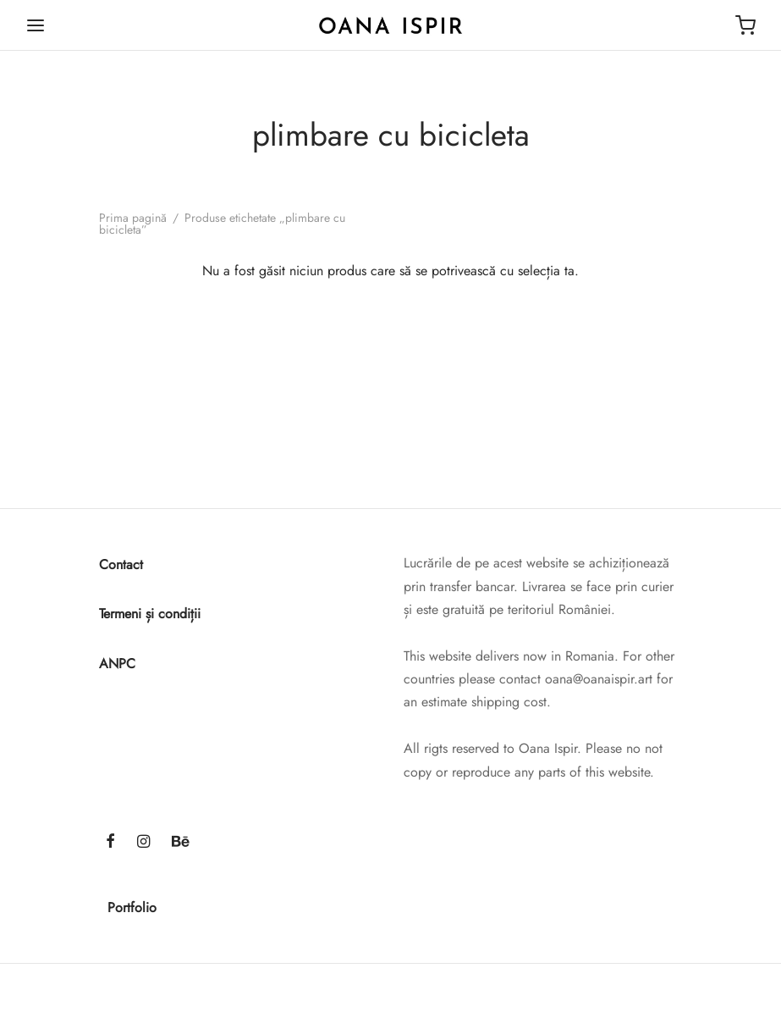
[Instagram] (143, 842)
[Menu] (35, 25)
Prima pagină (133, 217)
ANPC (117, 663)
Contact (121, 564)
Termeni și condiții (150, 613)
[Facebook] (110, 842)
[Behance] (180, 842)
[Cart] (745, 25)
